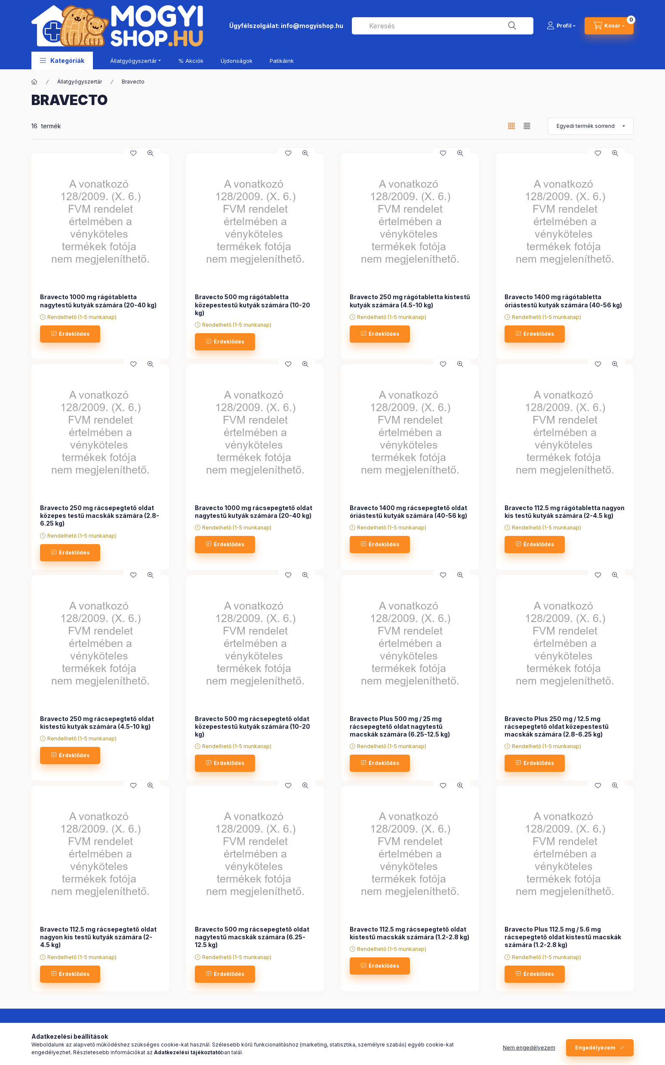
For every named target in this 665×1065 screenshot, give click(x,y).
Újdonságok (236, 60)
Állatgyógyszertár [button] (133, 60)
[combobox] (442, 25)
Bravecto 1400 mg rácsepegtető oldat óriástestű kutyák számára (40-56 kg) (408, 511)
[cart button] (609, 25)
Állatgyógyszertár (79, 81)
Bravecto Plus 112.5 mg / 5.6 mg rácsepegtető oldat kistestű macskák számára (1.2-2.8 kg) (563, 937)
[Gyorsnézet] (150, 153)
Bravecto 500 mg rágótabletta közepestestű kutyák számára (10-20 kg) (252, 304)
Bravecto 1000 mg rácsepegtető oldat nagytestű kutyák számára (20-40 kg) (253, 511)
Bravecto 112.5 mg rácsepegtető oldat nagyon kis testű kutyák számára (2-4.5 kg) (98, 937)
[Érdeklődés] (70, 334)
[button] (62, 60)
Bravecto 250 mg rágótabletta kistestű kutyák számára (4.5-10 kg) (410, 300)
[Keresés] (512, 26)
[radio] (526, 126)
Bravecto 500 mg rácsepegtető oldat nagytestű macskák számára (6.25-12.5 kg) (252, 937)
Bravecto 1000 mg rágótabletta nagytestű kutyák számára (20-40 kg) (98, 300)
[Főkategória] (34, 82)
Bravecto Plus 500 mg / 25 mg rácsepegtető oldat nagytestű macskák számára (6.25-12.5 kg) (400, 726)
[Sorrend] (591, 126)
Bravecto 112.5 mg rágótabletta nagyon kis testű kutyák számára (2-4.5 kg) (565, 511)
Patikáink (282, 60)
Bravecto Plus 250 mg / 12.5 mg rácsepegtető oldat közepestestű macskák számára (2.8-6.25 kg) (557, 726)
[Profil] (561, 25)
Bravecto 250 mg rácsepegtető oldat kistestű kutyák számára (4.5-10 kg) (97, 722)
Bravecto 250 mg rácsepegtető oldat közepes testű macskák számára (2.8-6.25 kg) (99, 515)
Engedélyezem (595, 1047)
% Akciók (190, 60)
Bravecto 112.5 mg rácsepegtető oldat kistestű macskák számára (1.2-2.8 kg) (409, 933)
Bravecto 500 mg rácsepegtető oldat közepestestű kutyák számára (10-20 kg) (252, 726)
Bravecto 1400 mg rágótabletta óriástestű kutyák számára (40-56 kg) (563, 300)
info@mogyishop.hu (312, 25)
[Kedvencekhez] (133, 153)
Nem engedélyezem (529, 1047)
